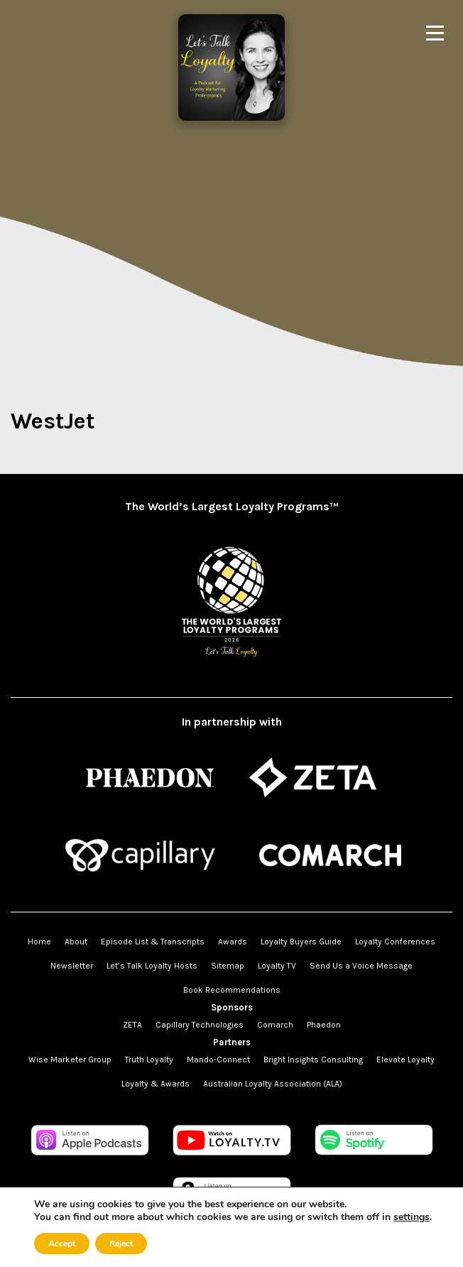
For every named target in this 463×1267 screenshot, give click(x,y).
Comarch (275, 1025)
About (76, 942)
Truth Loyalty (149, 1059)
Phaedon (324, 1025)
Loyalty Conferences (395, 942)
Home (39, 942)
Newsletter (71, 966)
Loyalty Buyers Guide (301, 942)
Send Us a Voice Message (361, 966)
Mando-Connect (218, 1059)
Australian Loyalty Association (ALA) (272, 1084)
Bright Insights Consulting (313, 1059)
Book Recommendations (231, 990)
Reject (121, 1243)
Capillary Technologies (200, 1025)
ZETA (132, 1025)
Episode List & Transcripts (153, 942)
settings (411, 1217)
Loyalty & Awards (155, 1084)
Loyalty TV (277, 966)
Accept (61, 1243)
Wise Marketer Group (69, 1059)
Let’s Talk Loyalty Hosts (152, 966)
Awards (232, 942)
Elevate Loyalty (405, 1059)
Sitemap (227, 966)
